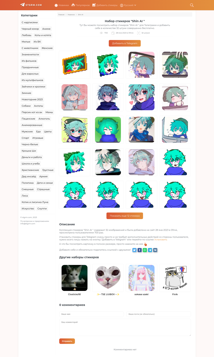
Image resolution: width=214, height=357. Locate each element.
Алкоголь (44, 118)
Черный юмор (30, 28)
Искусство (28, 208)
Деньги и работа (32, 157)
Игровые (37, 138)
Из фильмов (29, 61)
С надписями (30, 22)
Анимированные (32, 125)
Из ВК (37, 41)
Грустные (47, 170)
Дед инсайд (29, 176)
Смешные (28, 189)
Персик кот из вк (32, 112)
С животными (30, 48)
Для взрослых (30, 73)
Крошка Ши (29, 150)
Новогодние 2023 (32, 99)
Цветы (48, 131)
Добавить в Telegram (124, 43)
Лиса (25, 195)
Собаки (26, 105)
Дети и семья (45, 183)
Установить (160, 239)
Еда (38, 131)
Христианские (30, 170)
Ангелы (38, 105)
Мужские (27, 131)
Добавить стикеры (105, 5)
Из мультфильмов (32, 80)
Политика (28, 183)
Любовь (26, 35)
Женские (47, 48)
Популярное (80, 5)
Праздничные (30, 67)
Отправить (67, 341)
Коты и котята (43, 35)
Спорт (25, 138)
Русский (126, 5)
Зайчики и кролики (33, 86)
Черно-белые (30, 144)
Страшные (43, 189)
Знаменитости (30, 54)
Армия (43, 176)
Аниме (46, 28)
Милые (26, 41)
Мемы (49, 112)
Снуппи (42, 208)
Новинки (61, 5)
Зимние (26, 93)
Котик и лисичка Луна (35, 202)
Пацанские (28, 118)
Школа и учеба (31, 163)
